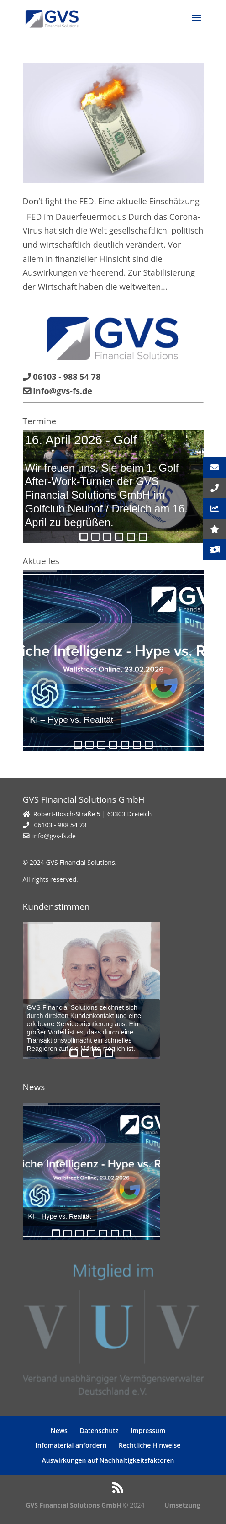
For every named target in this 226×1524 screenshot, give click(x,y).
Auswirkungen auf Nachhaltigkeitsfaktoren (108, 1460)
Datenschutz (99, 1430)
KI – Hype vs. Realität (71, 720)
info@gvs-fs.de (54, 835)
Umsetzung (182, 1505)
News (59, 1430)
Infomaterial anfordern (71, 1445)
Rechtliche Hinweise (149, 1445)
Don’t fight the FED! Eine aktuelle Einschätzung (111, 201)
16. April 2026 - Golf (81, 440)
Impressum (148, 1430)
